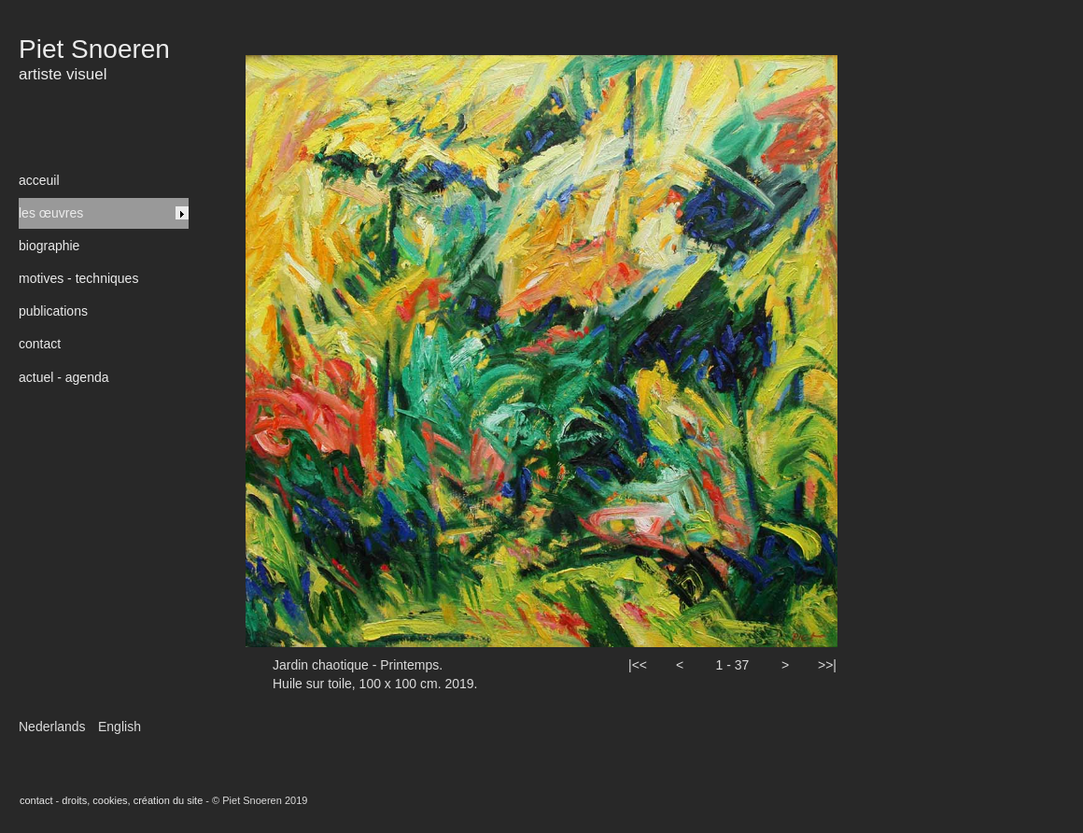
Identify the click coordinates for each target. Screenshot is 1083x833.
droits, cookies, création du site (132, 800)
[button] (638, 681)
